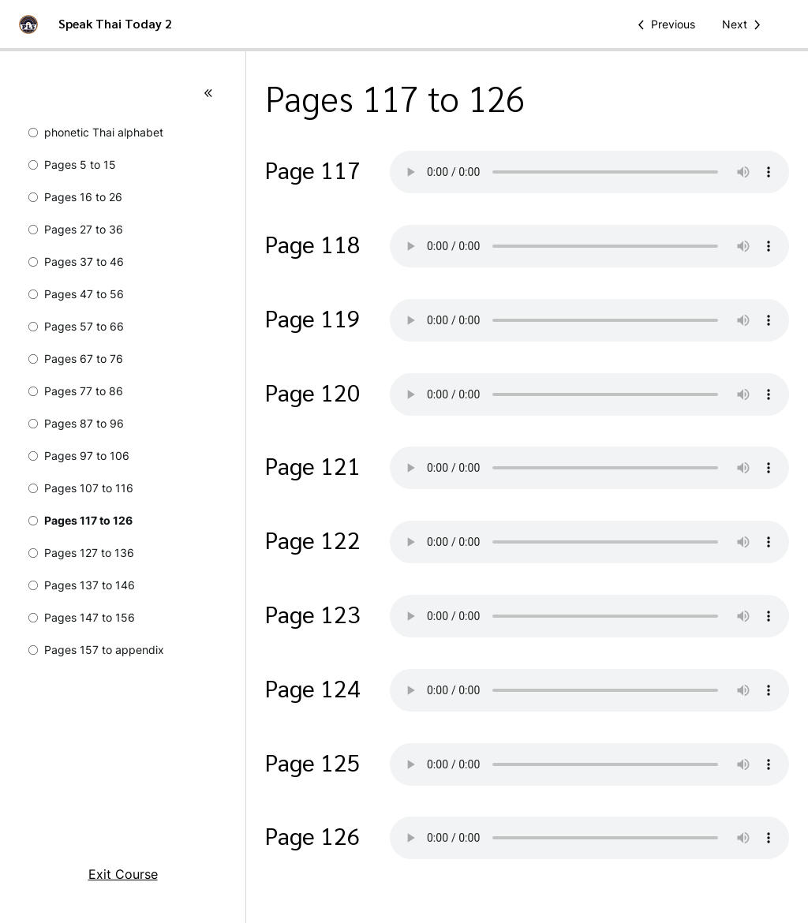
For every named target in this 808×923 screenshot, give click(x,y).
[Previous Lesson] (663, 24)
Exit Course (123, 874)
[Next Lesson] (744, 24)
